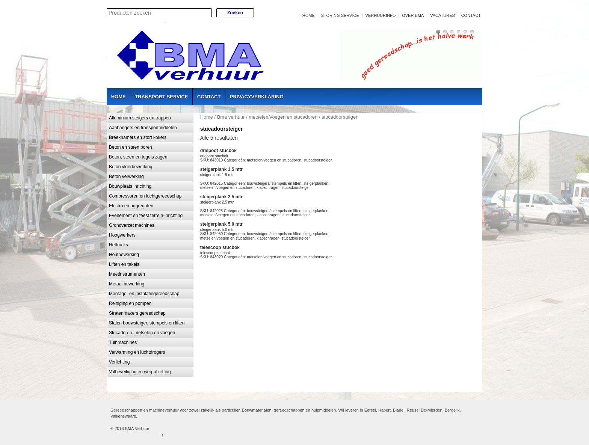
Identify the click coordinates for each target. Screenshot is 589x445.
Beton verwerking (126, 176)
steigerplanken (316, 183)
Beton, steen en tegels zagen (138, 157)
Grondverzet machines (131, 225)
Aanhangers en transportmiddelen (143, 127)
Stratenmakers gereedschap (137, 313)
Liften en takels (124, 264)
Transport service (161, 97)
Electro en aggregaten (131, 205)
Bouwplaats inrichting (130, 186)
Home (308, 15)
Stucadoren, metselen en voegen (142, 332)
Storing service (340, 15)
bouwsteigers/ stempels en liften (274, 183)
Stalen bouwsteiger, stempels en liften (146, 323)
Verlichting (119, 362)
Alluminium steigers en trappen (140, 118)
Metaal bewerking (126, 284)
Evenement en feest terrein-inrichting (146, 215)
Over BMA (413, 15)
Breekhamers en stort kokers (137, 137)
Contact (471, 15)
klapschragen (268, 188)
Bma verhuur (231, 117)
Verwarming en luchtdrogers (137, 352)
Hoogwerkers (122, 235)
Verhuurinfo (380, 15)
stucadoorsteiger (318, 160)
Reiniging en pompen (130, 303)
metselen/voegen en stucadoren (283, 117)
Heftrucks (118, 244)
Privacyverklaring (257, 97)
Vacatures (442, 15)
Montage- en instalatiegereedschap (144, 293)
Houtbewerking (124, 254)
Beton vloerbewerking (130, 166)
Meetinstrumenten (127, 274)
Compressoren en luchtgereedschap (145, 196)
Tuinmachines (123, 342)
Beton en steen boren (130, 147)
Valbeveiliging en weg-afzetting (140, 371)
